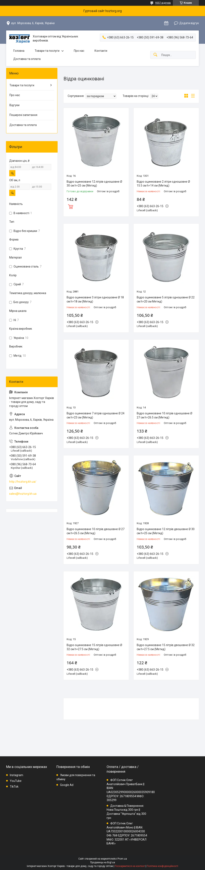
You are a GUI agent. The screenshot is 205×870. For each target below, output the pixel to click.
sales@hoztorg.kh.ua (22, 493)
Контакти (101, 50)
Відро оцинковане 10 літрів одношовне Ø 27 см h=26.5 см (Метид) (164, 415)
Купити (70, 206)
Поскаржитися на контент (130, 866)
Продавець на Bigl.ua (102, 862)
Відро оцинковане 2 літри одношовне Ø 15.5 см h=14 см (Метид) (163, 183)
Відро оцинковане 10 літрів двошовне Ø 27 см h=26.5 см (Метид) (95, 531)
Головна (18, 50)
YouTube (16, 780)
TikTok (14, 786)
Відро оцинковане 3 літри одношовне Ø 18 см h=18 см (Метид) (95, 299)
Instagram (16, 775)
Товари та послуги (47, 50)
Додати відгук (189, 23)
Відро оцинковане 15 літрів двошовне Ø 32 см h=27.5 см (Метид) (166, 647)
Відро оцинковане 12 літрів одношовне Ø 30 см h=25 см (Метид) (94, 183)
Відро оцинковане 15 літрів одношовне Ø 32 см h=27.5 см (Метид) (94, 647)
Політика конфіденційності (162, 866)
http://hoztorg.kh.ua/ (22, 481)
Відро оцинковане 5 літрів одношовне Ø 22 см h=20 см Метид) (166, 299)
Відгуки (14, 105)
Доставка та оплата (27, 59)
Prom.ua (122, 858)
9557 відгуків (163, 2)
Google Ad (66, 785)
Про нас (79, 50)
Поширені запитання (23, 115)
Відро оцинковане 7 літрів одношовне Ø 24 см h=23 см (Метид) (95, 415)
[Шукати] (155, 55)
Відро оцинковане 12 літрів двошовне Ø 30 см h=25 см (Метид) (166, 531)
